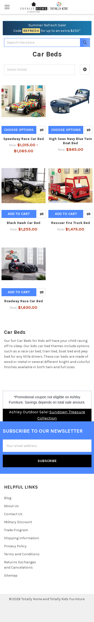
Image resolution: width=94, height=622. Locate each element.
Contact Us (13, 514)
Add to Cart (19, 214)
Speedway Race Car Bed (23, 139)
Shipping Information (21, 538)
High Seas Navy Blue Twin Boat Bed (70, 141)
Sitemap (11, 575)
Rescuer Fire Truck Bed (70, 223)
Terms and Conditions (22, 554)
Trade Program (16, 530)
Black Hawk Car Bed (23, 223)
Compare (42, 130)
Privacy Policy (15, 546)
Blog (7, 498)
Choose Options (19, 130)
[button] (85, 69)
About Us (11, 506)
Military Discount (18, 522)
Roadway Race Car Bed (23, 301)
